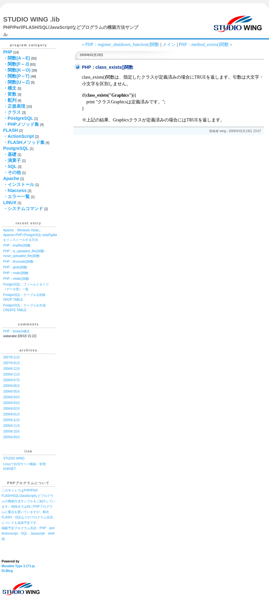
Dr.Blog (7, 571)
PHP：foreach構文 (16, 331)
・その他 (12, 172)
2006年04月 (11, 397)
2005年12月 (11, 420)
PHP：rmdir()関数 (15, 273)
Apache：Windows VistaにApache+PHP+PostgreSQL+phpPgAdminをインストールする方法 (32, 234)
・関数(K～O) (16, 70)
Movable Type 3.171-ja (18, 566)
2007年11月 (11, 357)
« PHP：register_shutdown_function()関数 (121, 44)
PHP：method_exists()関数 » (205, 44)
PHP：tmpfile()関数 (17, 245)
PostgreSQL (16, 148)
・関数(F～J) (16, 64)
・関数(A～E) (16, 58)
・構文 (9, 88)
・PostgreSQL (18, 118)
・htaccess (15, 190)
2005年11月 (11, 425)
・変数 (9, 94)
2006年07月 (11, 380)
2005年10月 (11, 431)
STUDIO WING (14, 458)
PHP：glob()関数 (15, 267)
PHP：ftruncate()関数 (18, 261)
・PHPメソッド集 (21, 124)
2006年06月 (11, 386)
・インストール (18, 184)
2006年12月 (11, 368)
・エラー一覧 (16, 196)
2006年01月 (11, 414)
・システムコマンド (23, 208)
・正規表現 (14, 106)
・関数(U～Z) (16, 82)
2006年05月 (11, 391)
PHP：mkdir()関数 (16, 278)
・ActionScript (18, 136)
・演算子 (12, 160)
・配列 (9, 100)
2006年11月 (11, 374)
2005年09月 (11, 437)
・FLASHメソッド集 (24, 142)
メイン (169, 44)
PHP (7, 52)
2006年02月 (11, 408)
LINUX (9, 202)
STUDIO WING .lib (31, 19)
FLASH (10, 130)
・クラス (12, 112)
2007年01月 (11, 363)
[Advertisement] (119, 155)
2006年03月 (11, 403)
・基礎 (9, 154)
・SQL (10, 166)
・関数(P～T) (16, 76)
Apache (11, 178)
